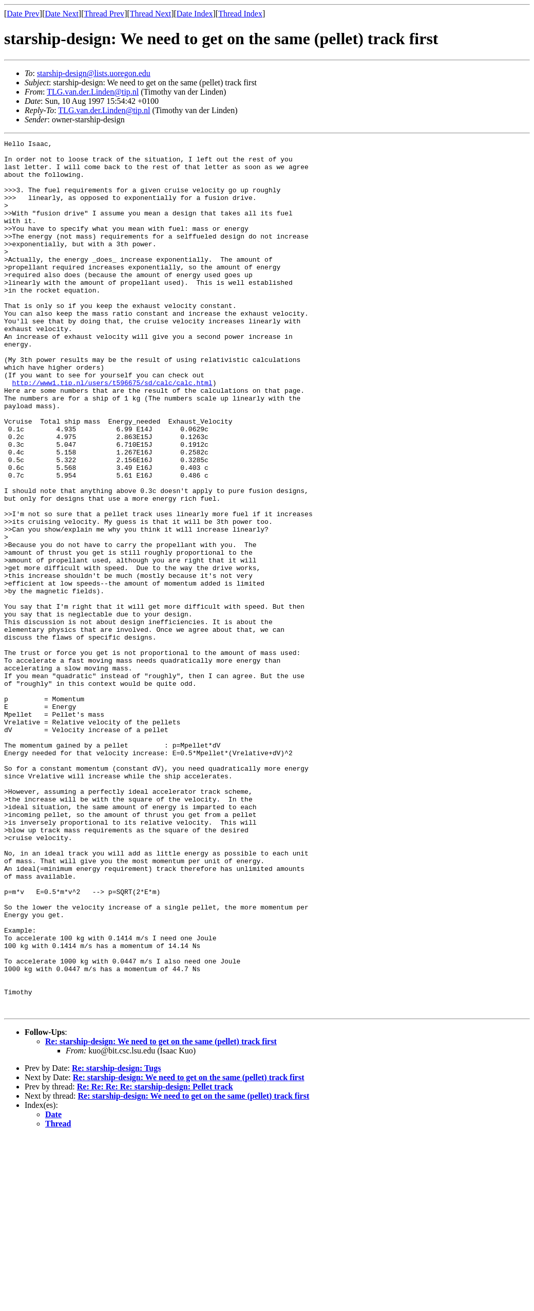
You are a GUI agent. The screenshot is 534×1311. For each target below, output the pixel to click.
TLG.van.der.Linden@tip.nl (93, 91)
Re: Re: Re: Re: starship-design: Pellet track (155, 1261)
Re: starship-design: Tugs (116, 1242)
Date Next (62, 13)
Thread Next (150, 13)
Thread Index (240, 13)
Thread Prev (104, 13)
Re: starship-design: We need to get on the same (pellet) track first (161, 1215)
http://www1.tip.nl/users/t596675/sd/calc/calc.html (112, 431)
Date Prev (23, 13)
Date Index (195, 13)
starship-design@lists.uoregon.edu (93, 73)
